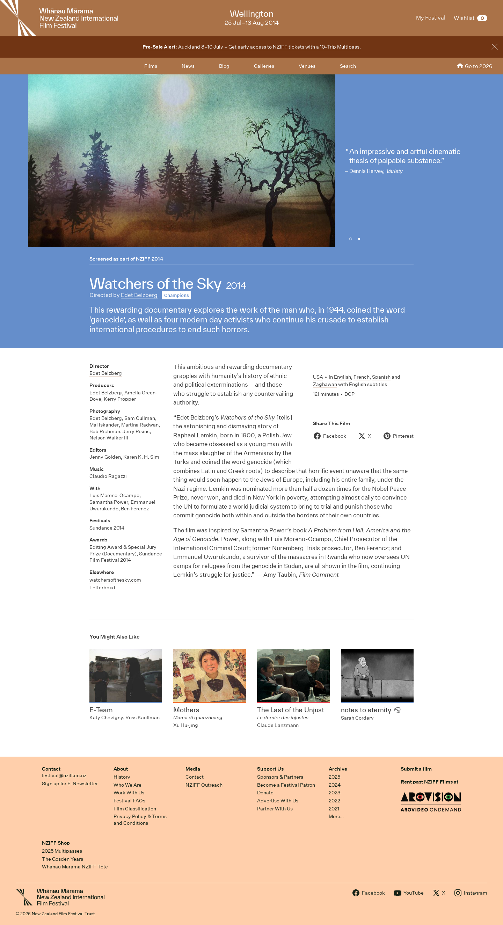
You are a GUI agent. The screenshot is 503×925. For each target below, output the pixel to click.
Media (192, 769)
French (361, 377)
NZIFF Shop (56, 843)
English (342, 377)
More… (336, 816)
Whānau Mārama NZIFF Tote (75, 867)
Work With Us (129, 792)
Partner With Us (275, 809)
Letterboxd (102, 587)
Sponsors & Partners (280, 777)
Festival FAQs (129, 800)
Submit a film (416, 769)
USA (318, 377)
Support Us (270, 769)
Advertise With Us (277, 800)
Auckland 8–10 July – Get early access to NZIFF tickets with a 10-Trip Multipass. (252, 47)
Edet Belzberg (139, 295)
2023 (335, 792)
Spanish (381, 377)
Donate (265, 792)
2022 (334, 800)
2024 (335, 785)
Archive (338, 769)
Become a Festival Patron (286, 785)
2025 (334, 777)
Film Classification (135, 809)
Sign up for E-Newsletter (70, 783)
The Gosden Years (62, 859)
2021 (334, 809)
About (121, 769)
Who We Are (127, 785)
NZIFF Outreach (204, 785)
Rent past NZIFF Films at (429, 782)
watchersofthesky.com (115, 580)
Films (150, 66)
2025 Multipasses (62, 851)
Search (348, 66)
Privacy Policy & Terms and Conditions (140, 819)
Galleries (264, 66)
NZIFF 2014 (149, 259)
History (122, 777)
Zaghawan (325, 384)
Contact (51, 769)
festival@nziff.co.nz (64, 775)
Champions (176, 295)
